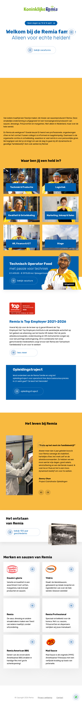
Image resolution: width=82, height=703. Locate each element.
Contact (59, 698)
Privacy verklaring (45, 698)
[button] (71, 32)
